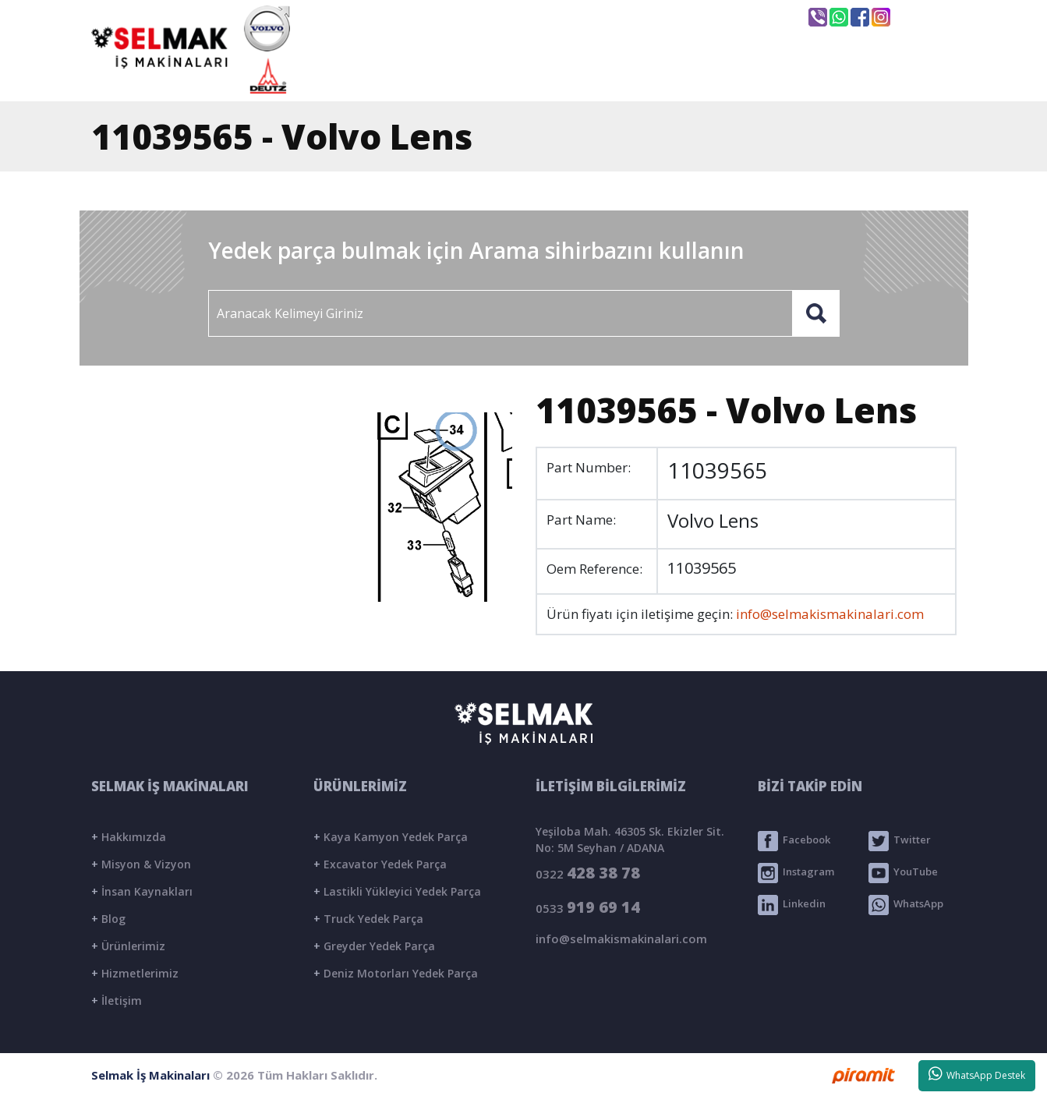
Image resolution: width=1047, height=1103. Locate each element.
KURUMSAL (527, 75)
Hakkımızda (128, 836)
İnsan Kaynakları (142, 891)
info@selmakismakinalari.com (550, 16)
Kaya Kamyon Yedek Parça (390, 836)
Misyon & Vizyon (141, 864)
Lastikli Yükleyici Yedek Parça (397, 891)
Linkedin (792, 905)
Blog (108, 918)
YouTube (903, 873)
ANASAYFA (391, 75)
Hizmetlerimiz (135, 973)
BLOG (772, 75)
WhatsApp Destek (977, 1074)
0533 (588, 906)
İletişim (116, 1000)
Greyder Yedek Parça (374, 946)
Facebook (794, 841)
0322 (588, 872)
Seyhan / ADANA (725, 18)
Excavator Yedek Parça (380, 864)
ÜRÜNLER (658, 75)
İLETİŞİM (884, 75)
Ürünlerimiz (128, 946)
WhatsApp (905, 905)
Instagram (796, 873)
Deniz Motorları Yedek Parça (395, 973)
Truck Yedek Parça (368, 918)
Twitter (899, 841)
